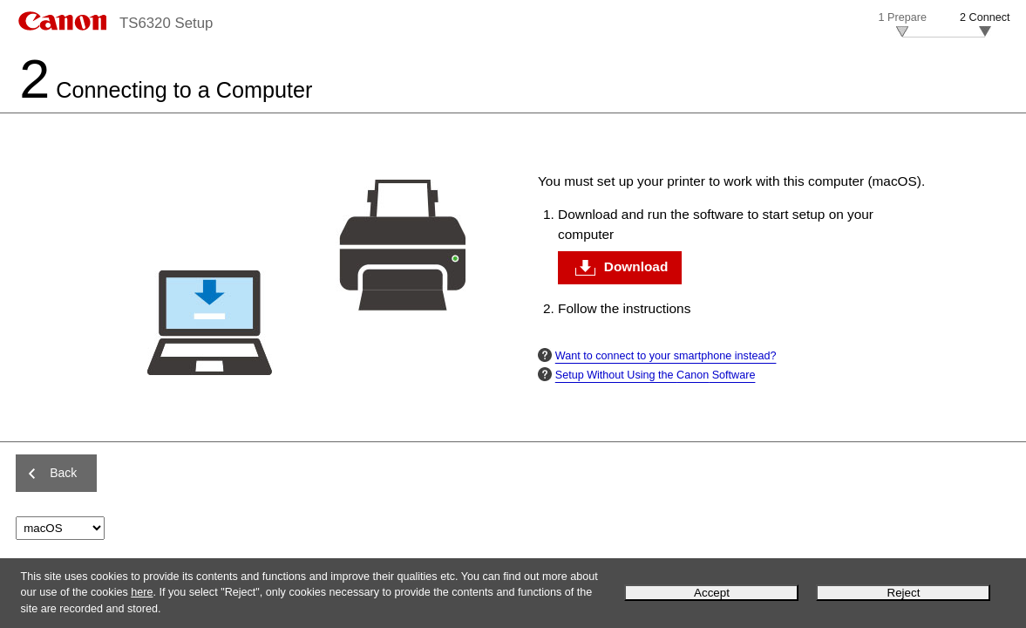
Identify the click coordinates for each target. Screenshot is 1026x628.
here (142, 592)
